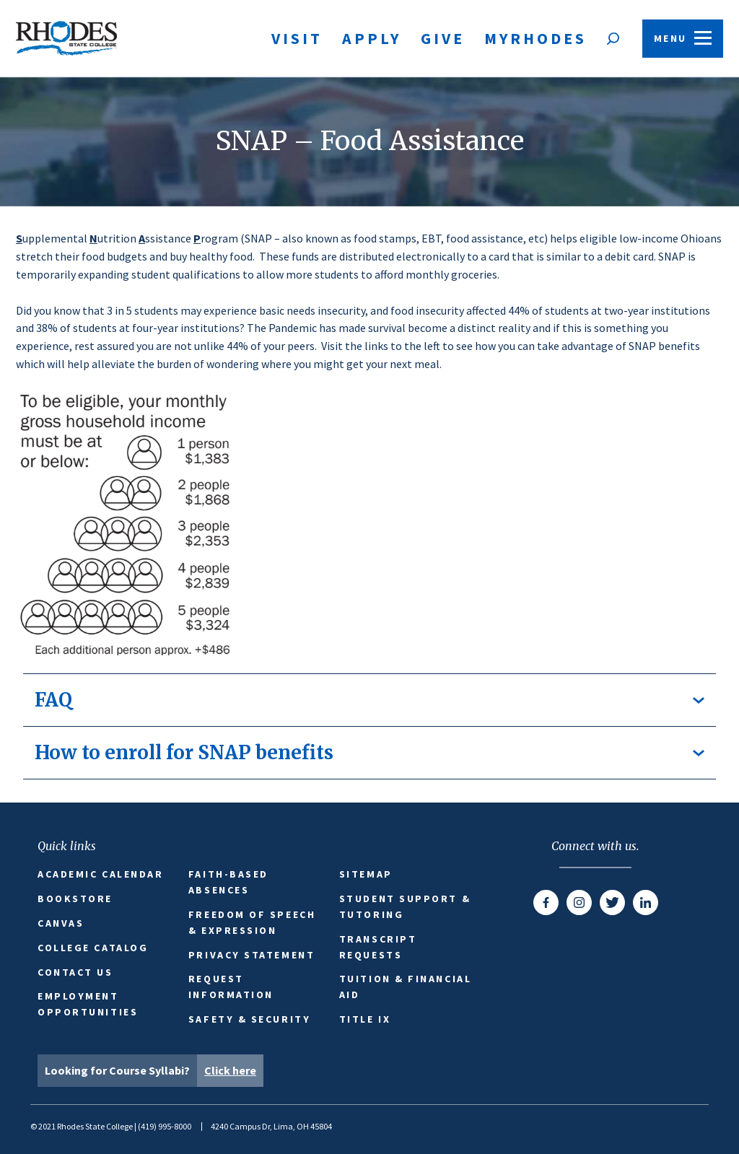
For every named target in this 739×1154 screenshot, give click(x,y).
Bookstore (75, 898)
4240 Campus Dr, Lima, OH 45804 (271, 1126)
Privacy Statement (251, 954)
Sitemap (366, 873)
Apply (371, 38)
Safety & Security (249, 1019)
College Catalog (93, 947)
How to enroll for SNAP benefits (369, 752)
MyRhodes (535, 38)
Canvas (61, 923)
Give (443, 38)
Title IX (364, 1019)
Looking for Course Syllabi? (154, 1070)
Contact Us (75, 972)
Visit (297, 38)
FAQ (369, 700)
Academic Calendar (100, 873)
